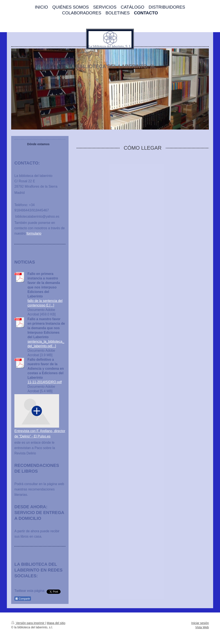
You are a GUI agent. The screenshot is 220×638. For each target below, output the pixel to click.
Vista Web (202, 627)
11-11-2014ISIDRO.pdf (45, 382)
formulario (33, 233)
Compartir (22, 598)
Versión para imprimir (28, 623)
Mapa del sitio (56, 623)
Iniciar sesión (200, 623)
